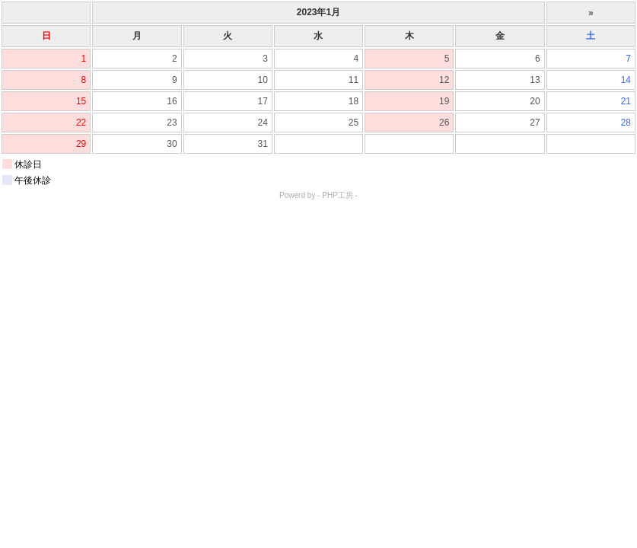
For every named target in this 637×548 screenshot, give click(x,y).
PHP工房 (337, 195)
